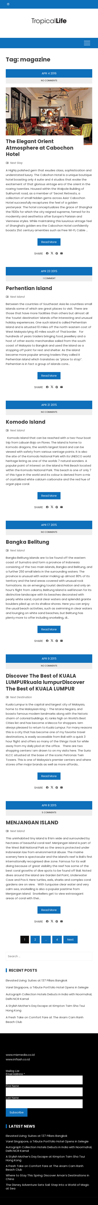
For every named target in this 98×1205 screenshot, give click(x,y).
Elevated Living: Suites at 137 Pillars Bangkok (36, 980)
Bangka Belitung (27, 542)
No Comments (49, 80)
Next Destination (21, 697)
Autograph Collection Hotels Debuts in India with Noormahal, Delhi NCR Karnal (49, 1149)
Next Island (17, 297)
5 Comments (49, 812)
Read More (49, 242)
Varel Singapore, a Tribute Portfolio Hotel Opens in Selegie (47, 987)
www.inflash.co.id (18, 1059)
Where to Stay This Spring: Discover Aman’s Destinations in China (47, 1177)
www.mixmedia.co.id (20, 1055)
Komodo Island (25, 422)
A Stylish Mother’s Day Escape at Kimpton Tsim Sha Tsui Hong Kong (45, 1158)
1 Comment (49, 278)
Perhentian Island (29, 288)
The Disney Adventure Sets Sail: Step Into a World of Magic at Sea (47, 1187)
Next (70, 939)
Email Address (15, 1074)
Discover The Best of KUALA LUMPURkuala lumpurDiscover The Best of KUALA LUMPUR (45, 682)
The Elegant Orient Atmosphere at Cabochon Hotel (39, 148)
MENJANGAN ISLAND (32, 822)
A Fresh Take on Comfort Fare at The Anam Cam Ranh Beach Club (44, 1168)
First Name (12, 1085)
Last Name (12, 1097)
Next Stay (16, 163)
